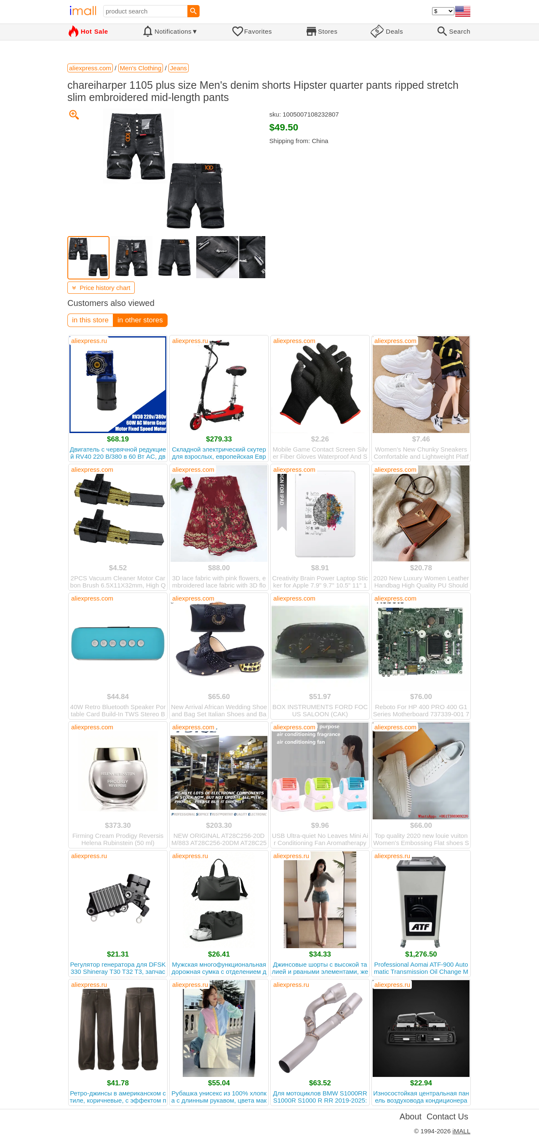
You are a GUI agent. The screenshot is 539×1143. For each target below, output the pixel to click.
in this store (90, 320)
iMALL (461, 1131)
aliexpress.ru (89, 340)
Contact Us (447, 1116)
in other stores (140, 320)
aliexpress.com (294, 340)
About (411, 1116)
